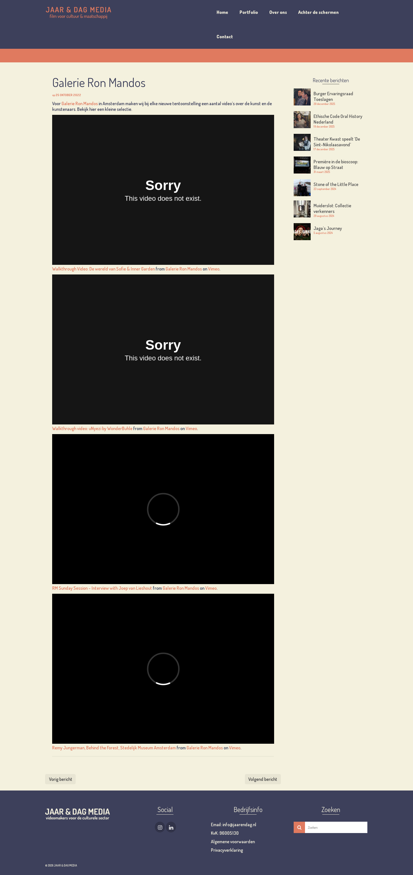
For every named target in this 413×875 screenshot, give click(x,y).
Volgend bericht (262, 779)
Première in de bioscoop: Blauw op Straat (336, 164)
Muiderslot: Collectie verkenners (332, 208)
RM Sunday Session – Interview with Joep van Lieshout (102, 588)
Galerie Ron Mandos (80, 103)
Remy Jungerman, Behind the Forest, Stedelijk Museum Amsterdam (114, 748)
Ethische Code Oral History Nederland (338, 119)
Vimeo (213, 269)
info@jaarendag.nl (239, 824)
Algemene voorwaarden (233, 841)
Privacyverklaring (227, 850)
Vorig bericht (60, 779)
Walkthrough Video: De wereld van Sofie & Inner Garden (103, 269)
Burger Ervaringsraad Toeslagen (333, 96)
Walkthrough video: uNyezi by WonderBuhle (92, 428)
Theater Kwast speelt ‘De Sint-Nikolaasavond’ (337, 141)
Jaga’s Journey (328, 228)
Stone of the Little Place (336, 184)
